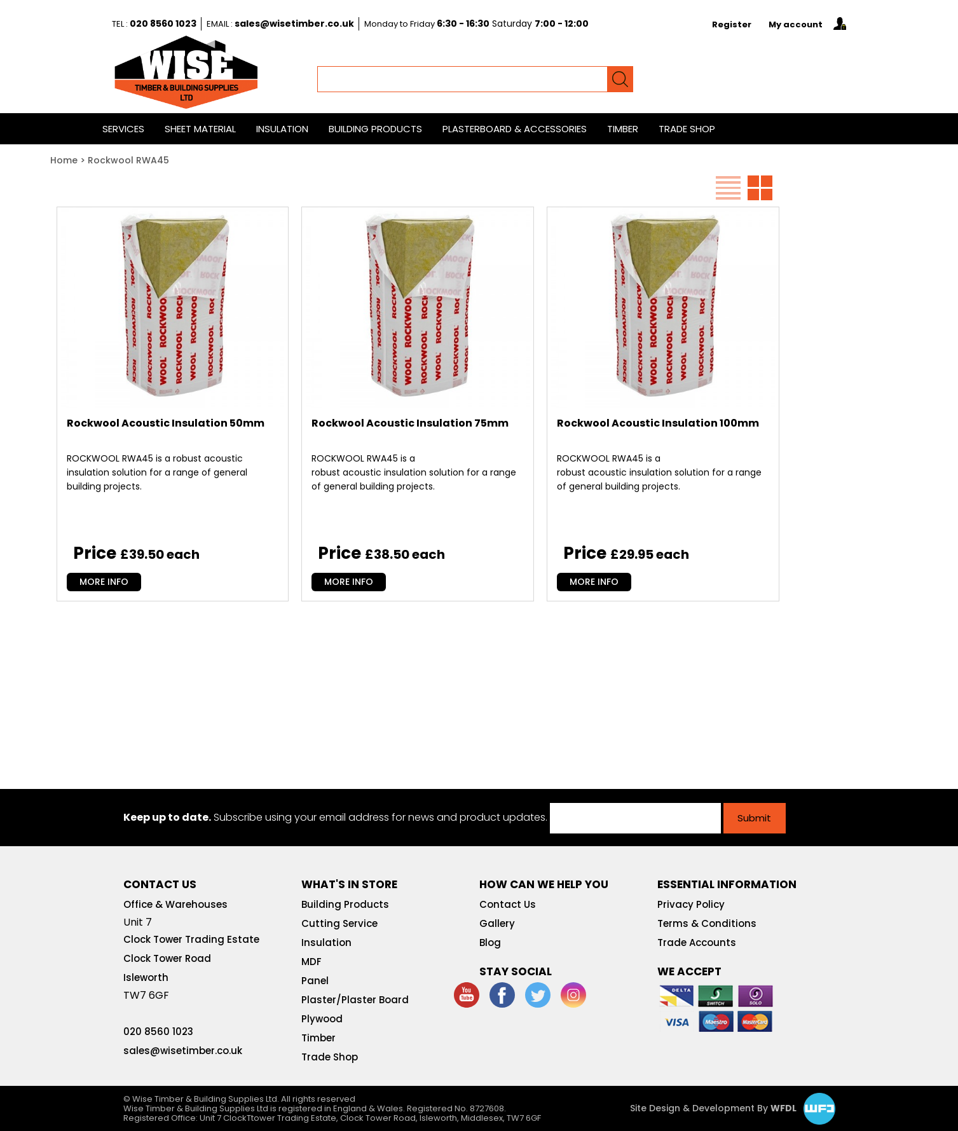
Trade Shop (687, 128)
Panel (315, 980)
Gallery (497, 923)
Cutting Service (339, 923)
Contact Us (507, 904)
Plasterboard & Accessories (514, 128)
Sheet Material (200, 128)
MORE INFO (103, 581)
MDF (311, 961)
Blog (490, 942)
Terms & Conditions (706, 923)
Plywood (322, 1018)
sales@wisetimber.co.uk (294, 23)
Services (123, 128)
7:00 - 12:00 (562, 23)
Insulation (282, 128)
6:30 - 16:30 (463, 23)
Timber (622, 128)
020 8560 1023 (163, 23)
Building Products (375, 128)
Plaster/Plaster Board (355, 999)
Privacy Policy (691, 904)
